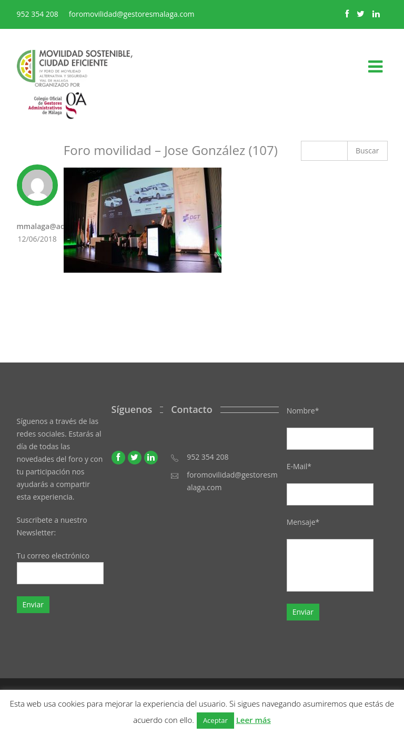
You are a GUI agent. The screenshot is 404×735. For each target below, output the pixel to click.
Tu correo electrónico (60, 567)
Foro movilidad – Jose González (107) (171, 150)
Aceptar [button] (215, 720)
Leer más (253, 720)
